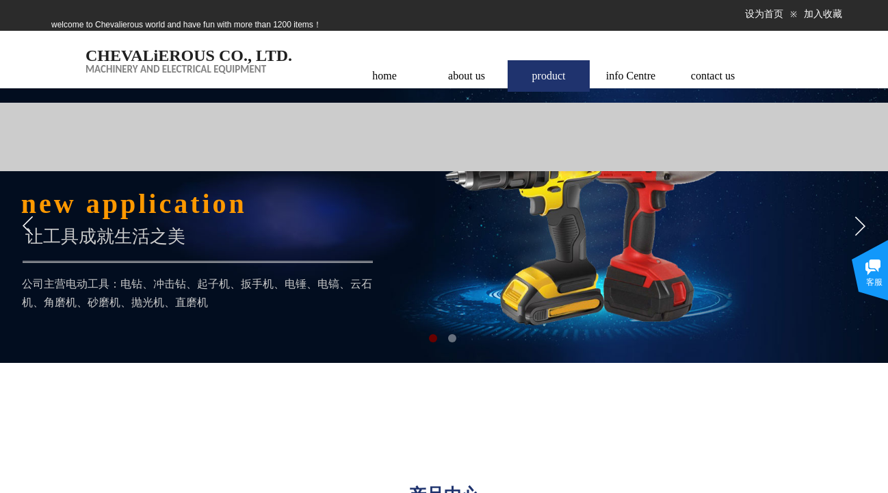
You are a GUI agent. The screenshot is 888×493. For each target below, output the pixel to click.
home (384, 75)
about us (466, 75)
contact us (713, 75)
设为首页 (764, 14)
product (549, 75)
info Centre (630, 75)
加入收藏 (823, 14)
